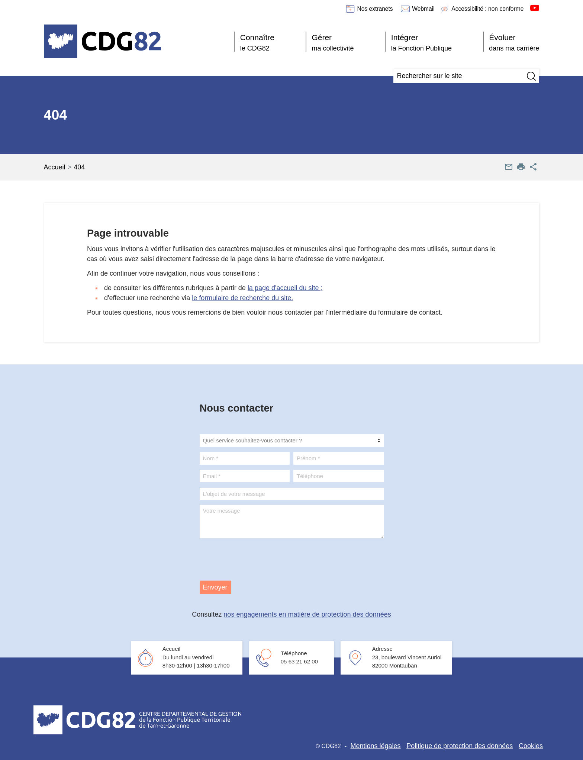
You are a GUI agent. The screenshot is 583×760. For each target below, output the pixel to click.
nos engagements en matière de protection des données (307, 614)
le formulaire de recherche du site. (242, 298)
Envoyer (215, 587)
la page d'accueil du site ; (285, 288)
